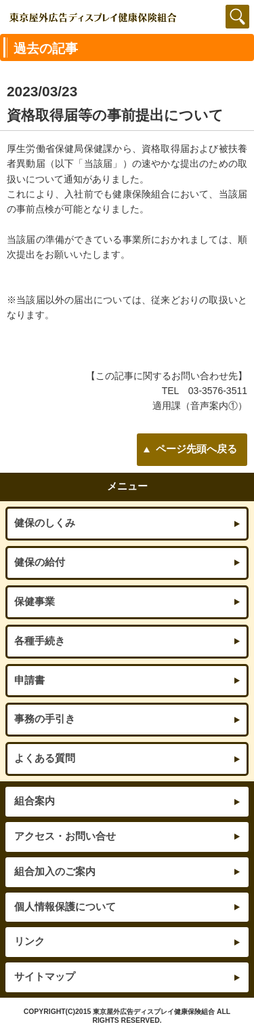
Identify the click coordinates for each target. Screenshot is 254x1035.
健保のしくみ (44, 523)
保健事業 (34, 601)
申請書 (29, 680)
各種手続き (39, 641)
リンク (29, 941)
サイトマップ (44, 976)
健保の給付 (39, 562)
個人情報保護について (65, 906)
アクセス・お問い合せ (65, 836)
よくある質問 (44, 758)
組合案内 (34, 801)
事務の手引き (44, 719)
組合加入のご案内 (55, 871)
